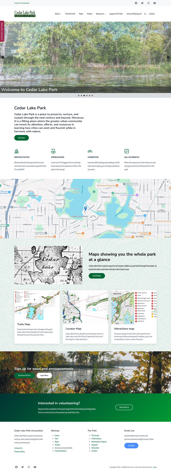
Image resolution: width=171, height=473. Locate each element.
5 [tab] (89, 95)
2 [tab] (81, 95)
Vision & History (60, 451)
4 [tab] (87, 95)
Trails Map (23, 324)
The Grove (95, 435)
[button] (85, 208)
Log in (155, 467)
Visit (56, 438)
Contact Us (18, 448)
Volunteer (95, 448)
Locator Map (73, 329)
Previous (2, 57)
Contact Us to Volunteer (21, 3)
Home (57, 435)
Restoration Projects (99, 441)
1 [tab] (78, 95)
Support (94, 445)
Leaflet (167, 237)
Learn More (44, 375)
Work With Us (124, 407)
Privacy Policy (19, 451)
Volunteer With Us (24, 375)
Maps (57, 441)
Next (168, 57)
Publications (96, 438)
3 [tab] (84, 95)
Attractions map (124, 329)
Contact (94, 451)
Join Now (131, 445)
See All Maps (97, 276)
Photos (57, 445)
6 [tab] (92, 95)
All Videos (21, 138)
